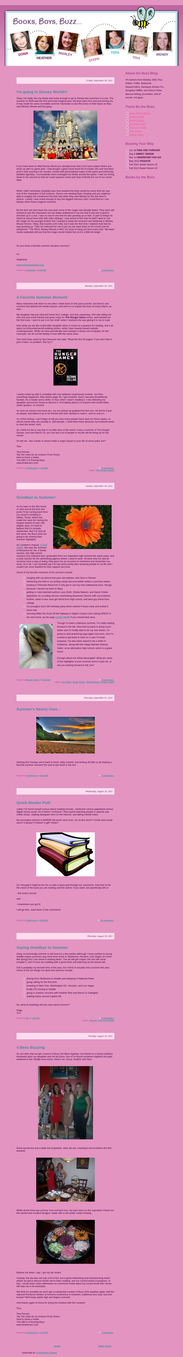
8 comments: (107, 468)
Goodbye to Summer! (36, 497)
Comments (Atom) (46, 1352)
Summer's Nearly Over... (38, 709)
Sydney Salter (107, 682)
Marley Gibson (136, 120)
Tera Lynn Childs (106, 1020)
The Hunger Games (105, 470)
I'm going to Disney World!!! (42, 92)
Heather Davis (136, 116)
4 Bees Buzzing (30, 1047)
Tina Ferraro (135, 131)
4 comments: (107, 776)
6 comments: (107, 270)
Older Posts (104, 1346)
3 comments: (107, 680)
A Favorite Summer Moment (41, 297)
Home (57, 1346)
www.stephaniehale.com (30, 265)
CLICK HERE (62, 617)
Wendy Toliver (136, 134)
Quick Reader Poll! (33, 803)
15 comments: (107, 920)
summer (93, 1020)
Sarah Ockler (79, 682)
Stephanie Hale (137, 123)
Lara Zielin (66, 682)
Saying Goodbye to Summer (42, 947)
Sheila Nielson (93, 682)
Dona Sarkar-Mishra (139, 113)
